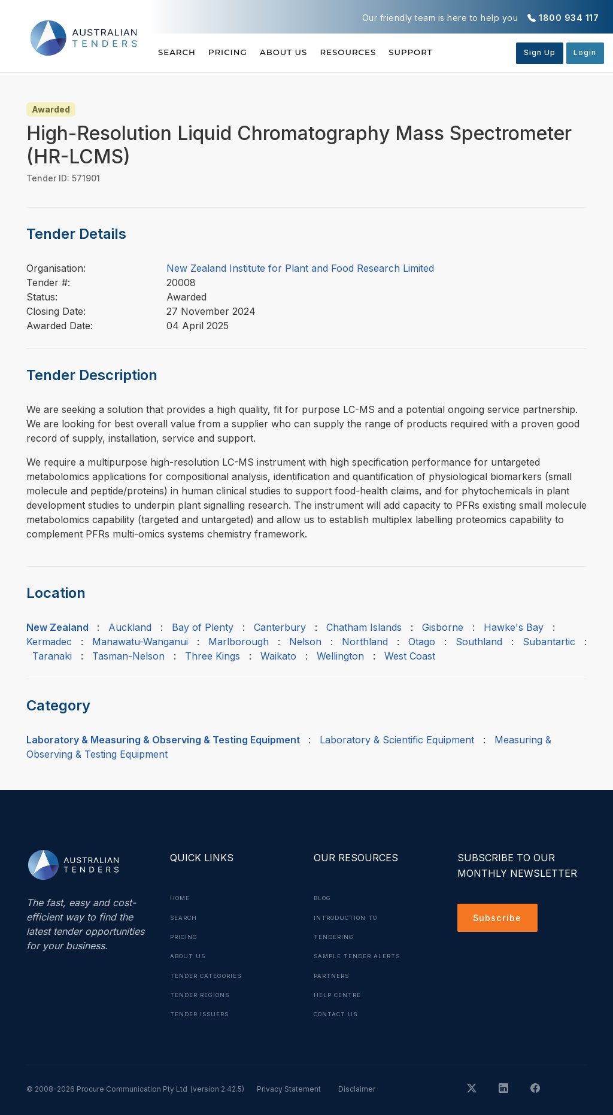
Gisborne (442, 627)
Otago (421, 642)
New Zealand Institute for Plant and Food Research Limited (300, 268)
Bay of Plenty (202, 627)
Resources (382, 52)
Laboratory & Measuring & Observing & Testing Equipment (163, 740)
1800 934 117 (569, 18)
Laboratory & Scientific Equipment (397, 740)
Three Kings (212, 656)
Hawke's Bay (514, 627)
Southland (479, 642)
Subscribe (499, 919)
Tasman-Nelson (128, 656)
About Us (307, 52)
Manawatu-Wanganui (140, 642)
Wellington (340, 656)
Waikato (278, 656)
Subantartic (549, 642)
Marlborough (238, 642)
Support (457, 52)
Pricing (239, 52)
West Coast (409, 656)
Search (178, 52)
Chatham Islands (364, 627)
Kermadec (49, 642)
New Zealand (57, 627)
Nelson (305, 642)
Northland (365, 642)
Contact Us (338, 1012)
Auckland (129, 627)
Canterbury (280, 627)
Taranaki (52, 656)
